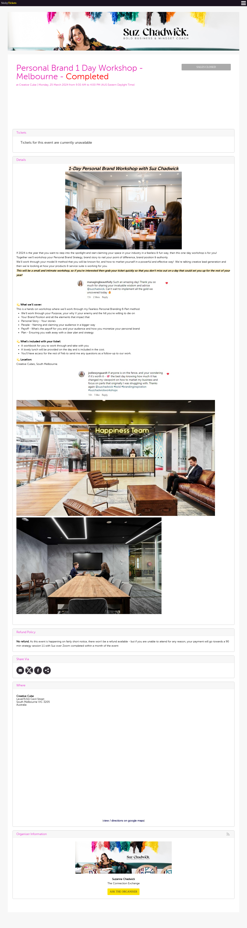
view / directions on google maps (123, 820)
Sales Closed (206, 67)
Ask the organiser (123, 891)
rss (228, 834)
